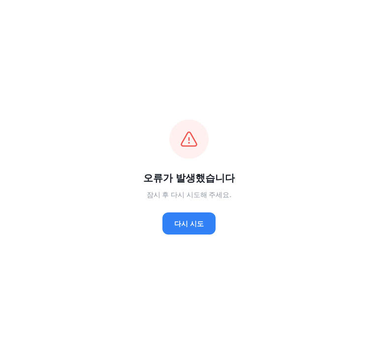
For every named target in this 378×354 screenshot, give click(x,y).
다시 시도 (189, 223)
